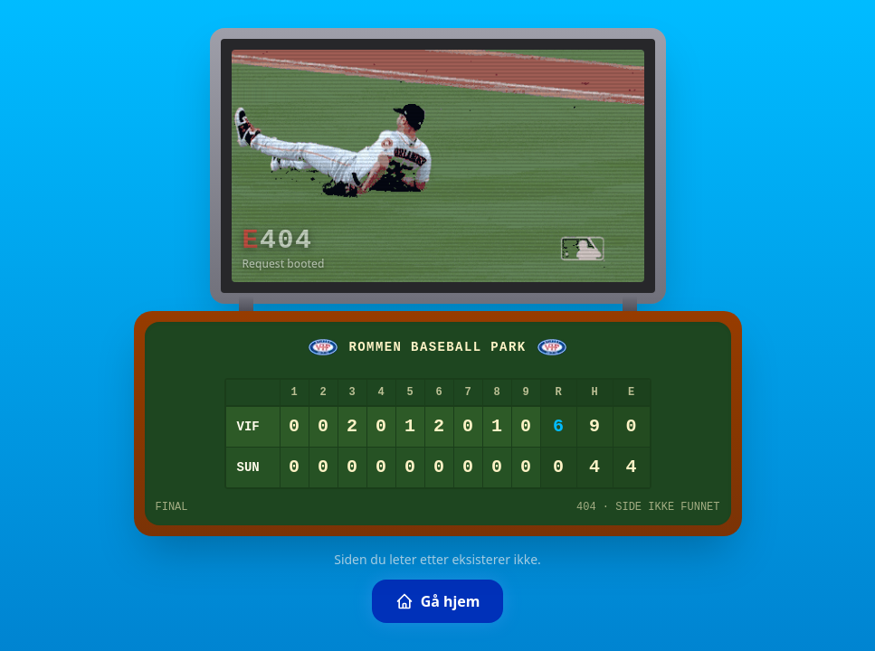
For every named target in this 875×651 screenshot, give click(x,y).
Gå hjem (437, 601)
